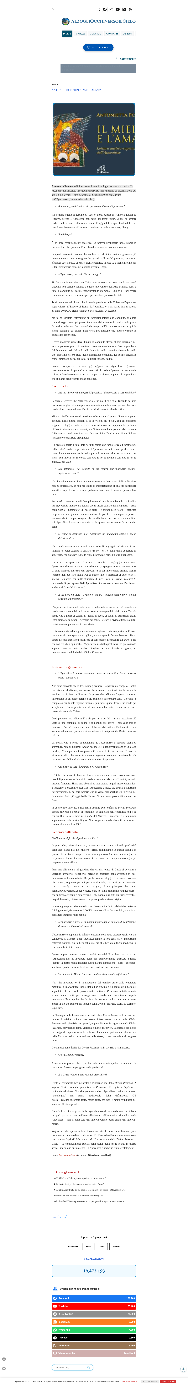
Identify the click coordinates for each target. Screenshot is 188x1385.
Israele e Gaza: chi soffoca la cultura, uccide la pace (79, 1195)
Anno (102, 1246)
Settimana (73, 1246)
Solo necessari (150, 1381)
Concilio (105, 33)
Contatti (121, 33)
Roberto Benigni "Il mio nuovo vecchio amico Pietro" (80, 1184)
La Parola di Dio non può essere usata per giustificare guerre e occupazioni (90, 1201)
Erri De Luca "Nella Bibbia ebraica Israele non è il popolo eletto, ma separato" (91, 1189)
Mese (88, 1246)
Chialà (89, 33)
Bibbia (76, 33)
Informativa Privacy (128, 1381)
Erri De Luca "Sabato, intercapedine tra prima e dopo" (81, 1178)
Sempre (116, 1246)
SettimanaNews (68, 1155)
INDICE (67, 33)
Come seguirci (126, 59)
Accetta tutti (168, 1381)
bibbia (62, 1217)
